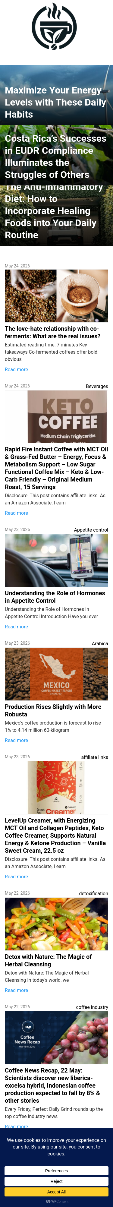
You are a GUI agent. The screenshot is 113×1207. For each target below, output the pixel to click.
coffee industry (92, 1007)
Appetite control (91, 530)
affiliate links (94, 757)
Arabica (100, 643)
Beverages (97, 386)
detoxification (93, 893)
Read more (16, 369)
